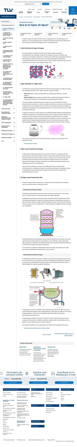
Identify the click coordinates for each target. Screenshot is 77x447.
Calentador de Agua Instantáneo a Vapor (21, 409)
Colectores (5, 431)
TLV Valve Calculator (50, 401)
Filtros (4, 421)
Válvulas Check (6, 426)
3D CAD (4, 396)
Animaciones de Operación (22, 394)
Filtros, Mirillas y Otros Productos (7, 434)
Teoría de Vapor (49, 392)
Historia (62, 398)
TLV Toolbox (48, 399)
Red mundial (48, 412)
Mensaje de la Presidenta (66, 394)
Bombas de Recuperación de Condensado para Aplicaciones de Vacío (23, 415)
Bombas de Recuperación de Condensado (22, 411)
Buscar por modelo (7, 392)
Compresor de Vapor (21, 417)
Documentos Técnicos (21, 392)
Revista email (22, 347)
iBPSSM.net (33, 396)
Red (61, 392)
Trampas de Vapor (6, 403)
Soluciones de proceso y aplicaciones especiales (22, 403)
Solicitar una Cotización (50, 410)
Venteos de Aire (6, 428)
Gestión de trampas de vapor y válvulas (23, 425)
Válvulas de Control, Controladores (7, 415)
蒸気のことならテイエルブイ (8, 10)
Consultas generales (50, 408)
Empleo (62, 399)
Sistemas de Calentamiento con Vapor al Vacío (22, 406)
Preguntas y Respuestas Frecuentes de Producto (22, 397)
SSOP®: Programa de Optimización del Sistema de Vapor (37, 393)
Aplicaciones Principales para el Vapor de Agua (37, 328)
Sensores (5, 422)
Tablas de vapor (51, 347)
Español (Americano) (57, 9)
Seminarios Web (49, 394)
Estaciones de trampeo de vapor (8, 406)
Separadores (5, 419)
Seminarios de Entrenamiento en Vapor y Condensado (39, 348)
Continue (46, 4)
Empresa (62, 396)
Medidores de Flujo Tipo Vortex (9, 417)
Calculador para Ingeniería (51, 398)
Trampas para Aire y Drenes (8, 429)
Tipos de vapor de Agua (30, 143)
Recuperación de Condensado (9, 408)
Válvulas (4, 424)
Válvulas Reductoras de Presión (9, 412)
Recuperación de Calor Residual (7, 410)
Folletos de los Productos (8, 394)
